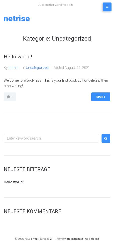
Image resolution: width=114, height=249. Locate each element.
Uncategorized (37, 68)
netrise (17, 18)
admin (13, 68)
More (100, 96)
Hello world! (18, 57)
